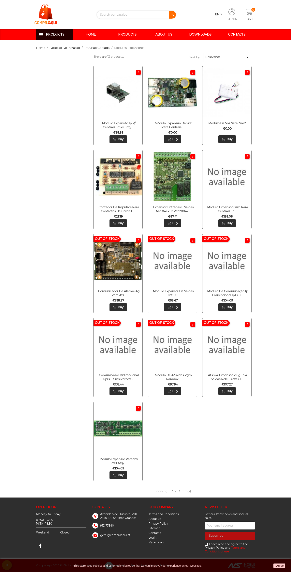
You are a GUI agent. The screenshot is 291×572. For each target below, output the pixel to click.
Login (152, 537)
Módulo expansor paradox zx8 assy (118, 461)
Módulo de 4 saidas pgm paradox (173, 377)
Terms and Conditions (164, 514)
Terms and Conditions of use (225, 549)
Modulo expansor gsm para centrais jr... (227, 209)
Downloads (200, 34)
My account (157, 542)
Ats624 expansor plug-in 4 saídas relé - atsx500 (227, 377)
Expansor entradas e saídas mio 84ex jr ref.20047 (173, 209)
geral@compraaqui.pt (115, 535)
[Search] (136, 15)
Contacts (236, 34)
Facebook (40, 546)
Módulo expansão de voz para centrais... (173, 125)
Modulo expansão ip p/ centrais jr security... (119, 125)
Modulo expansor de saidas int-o (173, 293)
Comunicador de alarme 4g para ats (118, 293)
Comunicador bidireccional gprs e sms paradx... (119, 377)
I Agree (279, 565)
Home (91, 34)
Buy (118, 139)
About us (163, 34)
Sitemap (154, 528)
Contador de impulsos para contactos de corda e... (118, 209)
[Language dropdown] (219, 14)
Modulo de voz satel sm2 (227, 123)
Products (55, 34)
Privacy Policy (158, 523)
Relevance (227, 57)
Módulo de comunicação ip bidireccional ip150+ (227, 293)
